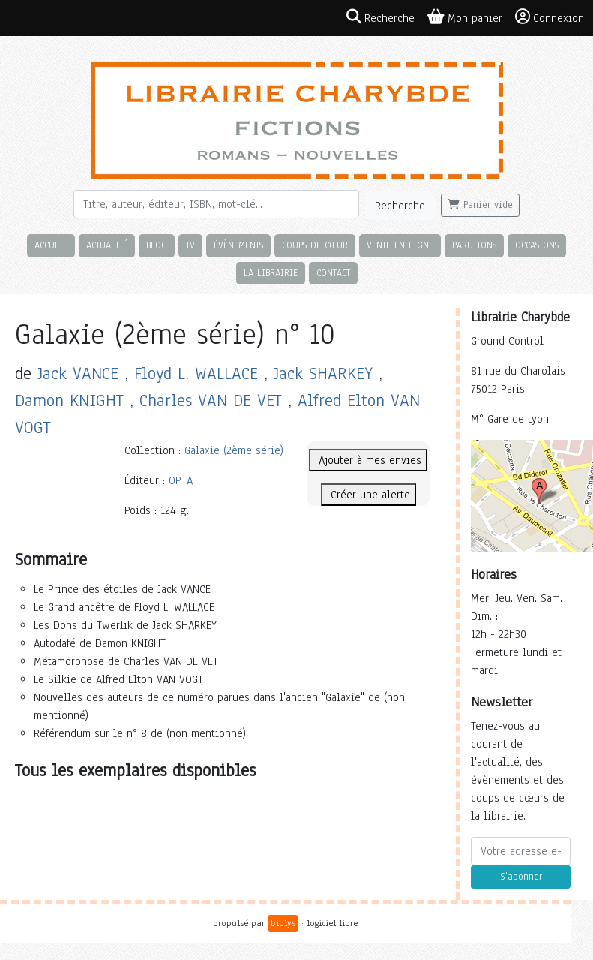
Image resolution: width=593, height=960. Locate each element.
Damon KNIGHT (69, 400)
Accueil (50, 245)
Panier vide (480, 205)
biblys (283, 923)
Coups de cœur (315, 245)
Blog (156, 245)
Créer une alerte (368, 494)
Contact (333, 272)
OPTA (181, 480)
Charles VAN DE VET (210, 400)
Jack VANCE (77, 373)
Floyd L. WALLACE (196, 373)
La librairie (271, 272)
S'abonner (521, 876)
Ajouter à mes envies (368, 460)
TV (190, 245)
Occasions (537, 245)
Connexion (549, 17)
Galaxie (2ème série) (233, 450)
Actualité (106, 245)
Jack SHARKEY (323, 373)
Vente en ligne (400, 245)
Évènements (238, 245)
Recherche (400, 205)
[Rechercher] (216, 204)
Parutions (474, 245)
